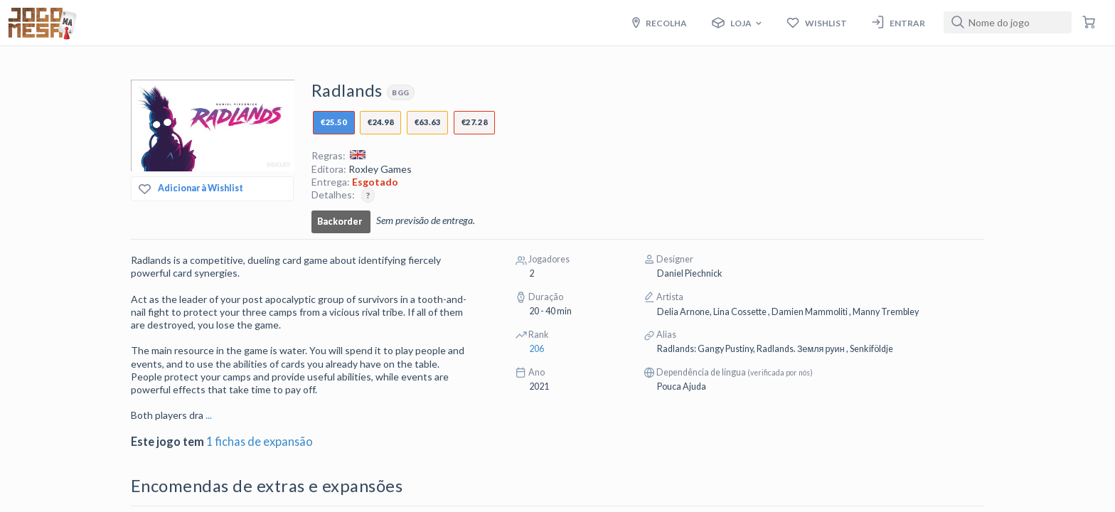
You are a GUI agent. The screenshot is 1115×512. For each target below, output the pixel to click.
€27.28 (474, 122)
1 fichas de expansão (259, 441)
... (209, 415)
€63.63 (427, 122)
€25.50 (333, 122)
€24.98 (380, 122)
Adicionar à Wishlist (191, 188)
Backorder (339, 221)
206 (536, 348)
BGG (400, 92)
